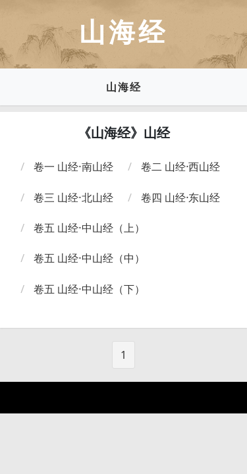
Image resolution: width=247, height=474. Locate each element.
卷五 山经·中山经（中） (89, 258)
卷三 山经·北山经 (73, 197)
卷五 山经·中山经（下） (89, 289)
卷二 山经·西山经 (180, 166)
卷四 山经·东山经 (180, 197)
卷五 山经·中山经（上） (89, 228)
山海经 (124, 87)
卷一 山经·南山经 (73, 166)
